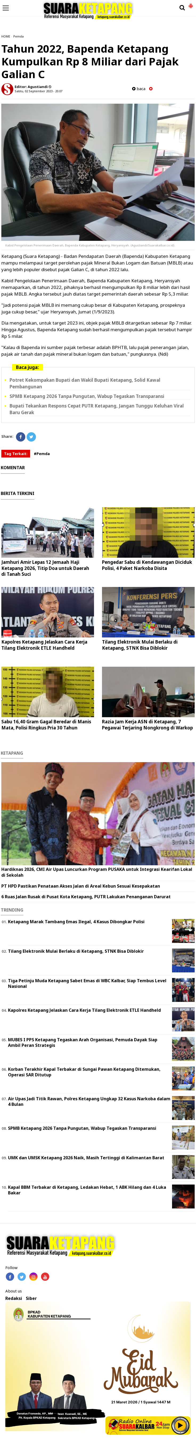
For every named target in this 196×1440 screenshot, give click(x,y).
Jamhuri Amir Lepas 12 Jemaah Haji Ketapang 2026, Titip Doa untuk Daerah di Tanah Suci (45, 568)
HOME (5, 36)
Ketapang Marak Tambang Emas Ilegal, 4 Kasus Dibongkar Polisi (76, 922)
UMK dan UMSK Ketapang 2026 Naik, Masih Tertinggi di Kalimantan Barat (86, 1158)
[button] (190, 3)
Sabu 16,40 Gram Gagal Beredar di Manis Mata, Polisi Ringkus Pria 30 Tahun (46, 725)
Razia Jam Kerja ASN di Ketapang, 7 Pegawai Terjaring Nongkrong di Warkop (147, 725)
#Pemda (42, 453)
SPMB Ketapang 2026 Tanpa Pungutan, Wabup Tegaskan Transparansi (87, 396)
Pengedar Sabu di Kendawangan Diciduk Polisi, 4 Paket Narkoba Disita (147, 565)
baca (138, 88)
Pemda (18, 36)
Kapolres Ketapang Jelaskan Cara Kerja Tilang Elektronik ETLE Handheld (44, 645)
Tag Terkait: (15, 453)
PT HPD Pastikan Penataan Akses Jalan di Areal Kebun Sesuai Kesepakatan (80, 886)
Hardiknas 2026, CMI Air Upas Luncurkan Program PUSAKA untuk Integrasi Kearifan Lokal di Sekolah (96, 872)
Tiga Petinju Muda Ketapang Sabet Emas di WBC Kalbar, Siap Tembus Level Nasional (87, 983)
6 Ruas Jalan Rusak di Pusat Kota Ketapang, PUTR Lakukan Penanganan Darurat (86, 897)
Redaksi (13, 1298)
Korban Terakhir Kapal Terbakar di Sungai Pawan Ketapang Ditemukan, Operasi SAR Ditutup (84, 1072)
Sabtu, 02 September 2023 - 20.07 (38, 91)
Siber (31, 1298)
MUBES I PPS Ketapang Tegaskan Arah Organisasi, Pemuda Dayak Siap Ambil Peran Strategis (82, 1042)
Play (180, 1425)
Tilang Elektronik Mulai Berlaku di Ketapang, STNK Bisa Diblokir (140, 645)
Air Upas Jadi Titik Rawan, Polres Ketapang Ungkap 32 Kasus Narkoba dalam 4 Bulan (89, 1101)
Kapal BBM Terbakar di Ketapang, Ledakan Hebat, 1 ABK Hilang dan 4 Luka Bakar (87, 1190)
